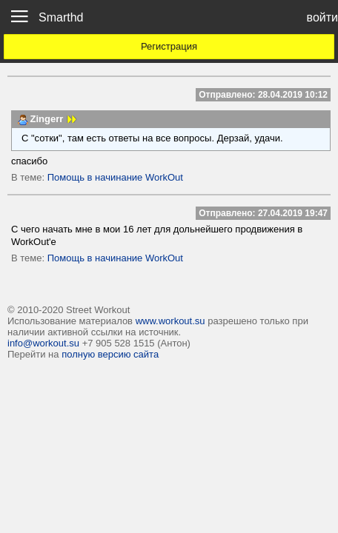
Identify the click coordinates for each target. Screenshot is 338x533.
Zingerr (47, 118)
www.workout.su (170, 320)
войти (322, 17)
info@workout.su (43, 343)
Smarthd (61, 17)
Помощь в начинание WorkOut (115, 177)
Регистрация (169, 46)
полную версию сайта (110, 354)
